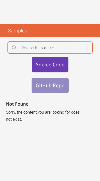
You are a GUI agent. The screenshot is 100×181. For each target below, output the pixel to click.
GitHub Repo (50, 85)
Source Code (50, 65)
